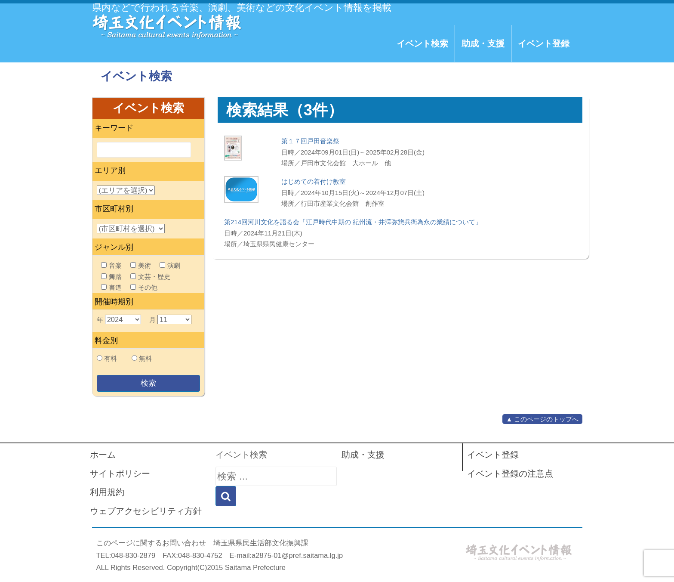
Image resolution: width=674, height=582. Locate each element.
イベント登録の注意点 (510, 473)
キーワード (114, 128)
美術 (140, 265)
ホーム (103, 454)
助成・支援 (483, 43)
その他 (143, 287)
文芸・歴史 (150, 276)
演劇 (170, 265)
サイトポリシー (120, 473)
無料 (145, 358)
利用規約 (107, 492)
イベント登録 (543, 43)
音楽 (111, 265)
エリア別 (110, 170)
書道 (111, 287)
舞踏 (111, 276)
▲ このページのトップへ (542, 419)
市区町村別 (114, 208)
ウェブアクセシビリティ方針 (146, 511)
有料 (110, 358)
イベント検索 (422, 43)
